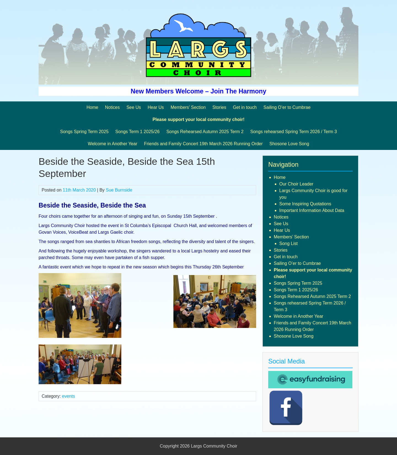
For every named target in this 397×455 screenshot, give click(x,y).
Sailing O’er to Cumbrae (287, 107)
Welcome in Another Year (112, 143)
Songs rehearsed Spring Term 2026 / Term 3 (293, 131)
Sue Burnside (119, 190)
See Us (134, 107)
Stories (219, 107)
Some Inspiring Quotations (305, 203)
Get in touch (245, 107)
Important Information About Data (311, 210)
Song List (288, 243)
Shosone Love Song (289, 143)
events (68, 396)
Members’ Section (188, 107)
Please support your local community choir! (198, 119)
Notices (112, 107)
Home (92, 107)
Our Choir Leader (296, 184)
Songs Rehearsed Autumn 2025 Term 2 (204, 131)
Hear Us (156, 107)
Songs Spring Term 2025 (84, 131)
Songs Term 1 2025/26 (137, 131)
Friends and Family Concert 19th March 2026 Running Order (203, 143)
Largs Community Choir (214, 446)
